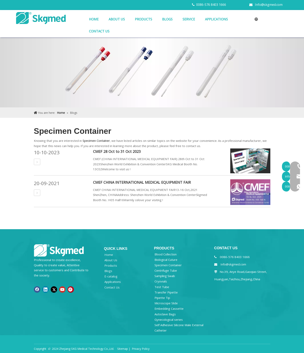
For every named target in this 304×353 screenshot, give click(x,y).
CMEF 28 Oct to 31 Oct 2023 (117, 151)
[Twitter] (54, 289)
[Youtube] (62, 289)
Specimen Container (168, 265)
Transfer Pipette (166, 292)
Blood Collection (166, 254)
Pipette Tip (162, 298)
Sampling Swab (165, 276)
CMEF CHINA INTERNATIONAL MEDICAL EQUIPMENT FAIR (142, 182)
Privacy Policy (140, 349)
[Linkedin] (45, 289)
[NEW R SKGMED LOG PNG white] (59, 250)
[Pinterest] (71, 289)
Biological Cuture (166, 260)
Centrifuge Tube (166, 270)
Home (108, 255)
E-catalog (110, 276)
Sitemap (122, 349)
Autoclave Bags (165, 314)
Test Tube (162, 287)
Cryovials (161, 281)
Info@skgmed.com (269, 4)
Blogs (108, 271)
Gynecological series (169, 320)
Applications (112, 282)
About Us (110, 260)
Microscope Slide (166, 303)
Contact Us (112, 287)
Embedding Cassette (169, 309)
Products (110, 265)
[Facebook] (37, 289)
